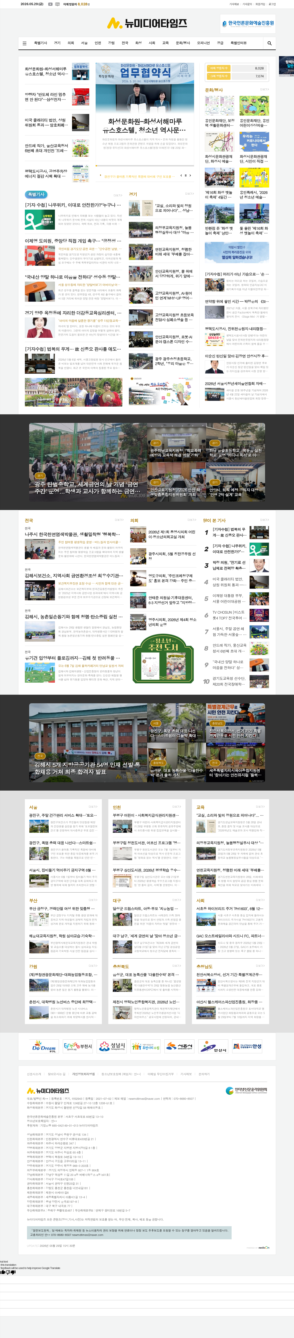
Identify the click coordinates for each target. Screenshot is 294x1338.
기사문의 (247, 4)
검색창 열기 (269, 43)
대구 (117, 900)
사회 (152, 42)
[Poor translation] (10, 1273)
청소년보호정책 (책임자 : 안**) (121, 1074)
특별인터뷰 (239, 42)
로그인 (272, 4)
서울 (84, 42)
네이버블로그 (57, 4)
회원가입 (260, 4)
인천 (98, 42)
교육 (165, 42)
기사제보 (234, 4)
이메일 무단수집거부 (161, 1074)
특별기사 (40, 42)
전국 (125, 42)
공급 (220, 42)
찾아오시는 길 (57, 1074)
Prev (181, 175)
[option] (34, 1046)
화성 (138, 42)
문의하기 (204, 1074)
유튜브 (50, 4)
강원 (111, 42)
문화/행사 (183, 42)
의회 (71, 42)
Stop (186, 175)
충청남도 (204, 966)
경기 (57, 42)
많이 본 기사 (214, 520)
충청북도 (121, 966)
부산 (33, 900)
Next (190, 175)
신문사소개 (34, 1074)
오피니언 (203, 42)
